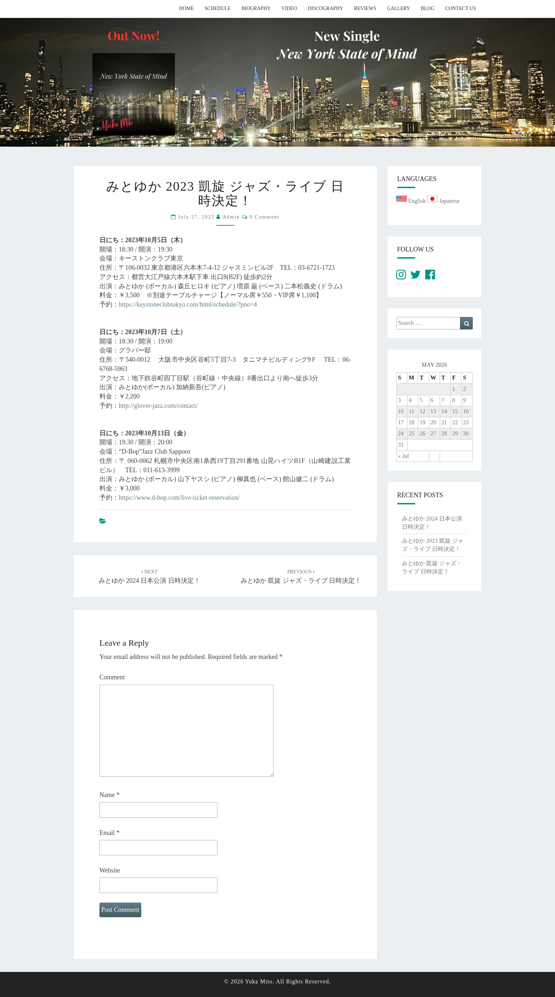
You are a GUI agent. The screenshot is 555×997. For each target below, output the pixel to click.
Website (109, 870)
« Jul (403, 456)
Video (289, 8)
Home (186, 8)
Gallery (398, 8)
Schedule (218, 8)
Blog (427, 8)
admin (231, 217)
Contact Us (460, 8)
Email (109, 832)
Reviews (365, 8)
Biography (256, 8)
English (411, 201)
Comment (112, 677)
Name (109, 794)
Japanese (443, 201)
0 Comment (265, 217)
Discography (325, 8)
